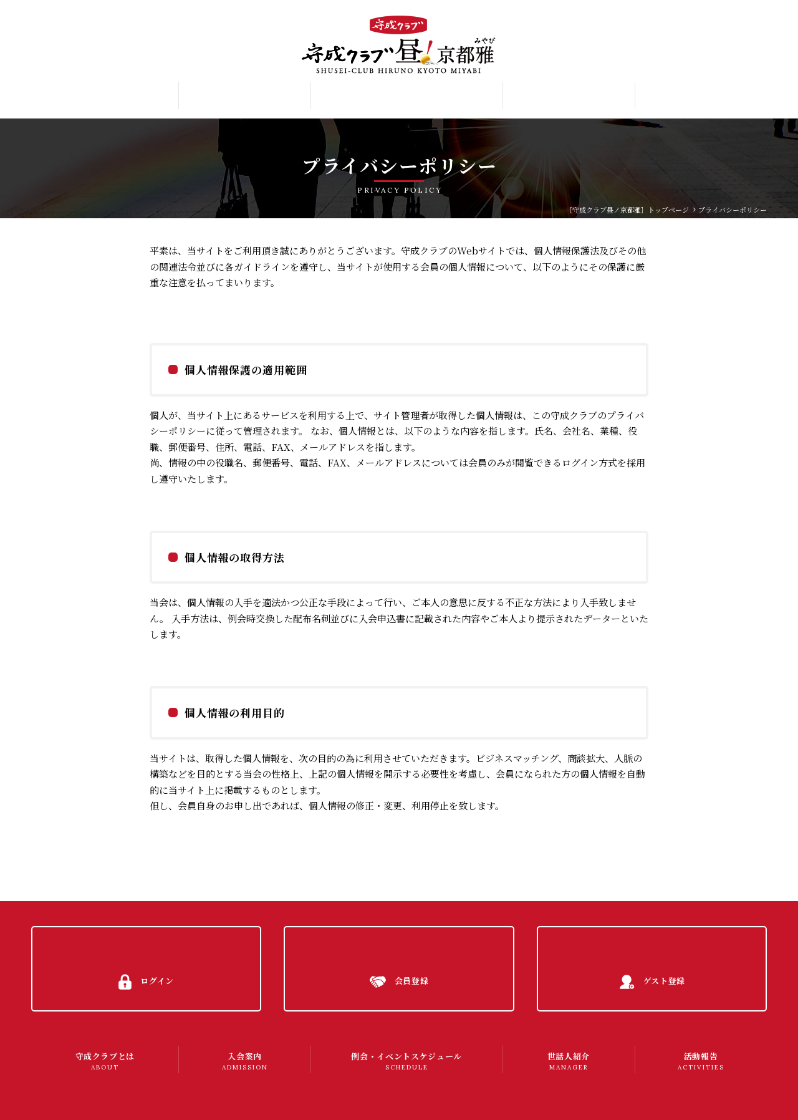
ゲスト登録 (743, 62)
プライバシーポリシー (85, 1098)
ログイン (739, 17)
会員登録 (739, 40)
